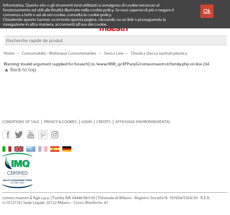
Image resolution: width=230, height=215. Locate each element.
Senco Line (113, 56)
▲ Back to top (20, 72)
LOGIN (86, 121)
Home (9, 56)
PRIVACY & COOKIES (60, 121)
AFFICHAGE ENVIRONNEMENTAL (142, 121)
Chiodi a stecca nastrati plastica (159, 56)
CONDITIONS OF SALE (20, 121)
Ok (207, 10)
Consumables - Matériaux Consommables (59, 56)
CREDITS (103, 121)
